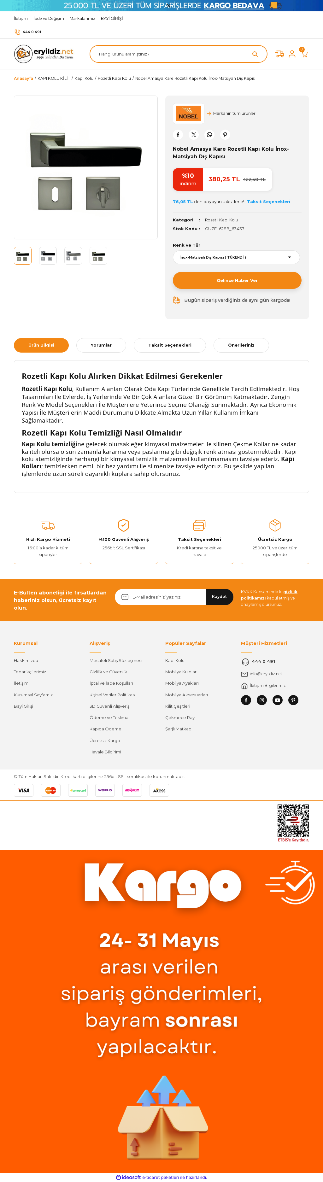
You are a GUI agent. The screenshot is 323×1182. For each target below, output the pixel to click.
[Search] (178, 54)
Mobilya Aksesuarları (186, 694)
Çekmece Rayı (180, 717)
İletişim (21, 683)
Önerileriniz (241, 345)
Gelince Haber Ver (237, 280)
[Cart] (304, 54)
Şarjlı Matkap (178, 728)
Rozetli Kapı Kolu (222, 219)
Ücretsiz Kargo (105, 740)
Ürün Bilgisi (41, 345)
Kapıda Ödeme (105, 728)
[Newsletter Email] (174, 597)
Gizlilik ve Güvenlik (108, 671)
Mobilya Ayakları (182, 683)
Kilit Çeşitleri (177, 706)
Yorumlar (101, 345)
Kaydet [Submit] (219, 596)
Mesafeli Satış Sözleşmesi (116, 660)
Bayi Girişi (23, 706)
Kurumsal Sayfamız (33, 694)
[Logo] (45, 53)
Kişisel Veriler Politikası (113, 694)
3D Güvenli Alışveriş (109, 706)
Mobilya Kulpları (181, 671)
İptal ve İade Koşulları (111, 683)
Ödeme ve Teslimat (110, 717)
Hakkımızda (26, 660)
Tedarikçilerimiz (30, 671)
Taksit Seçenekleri (169, 345)
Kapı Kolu (175, 660)
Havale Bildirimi (105, 751)
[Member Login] (292, 54)
